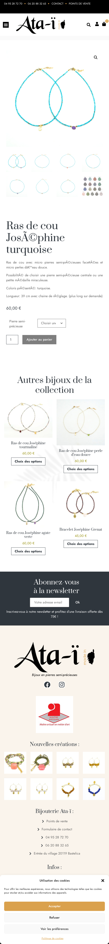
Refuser (54, 917)
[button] (103, 880)
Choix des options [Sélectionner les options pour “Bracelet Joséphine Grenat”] (80, 543)
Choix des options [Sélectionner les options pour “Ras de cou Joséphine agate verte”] (28, 551)
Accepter (54, 906)
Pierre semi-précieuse (17, 324)
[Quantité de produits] (12, 339)
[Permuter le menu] (6, 25)
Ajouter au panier (39, 339)
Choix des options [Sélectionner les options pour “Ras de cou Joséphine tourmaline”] (28, 461)
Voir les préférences (54, 929)
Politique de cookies (52, 938)
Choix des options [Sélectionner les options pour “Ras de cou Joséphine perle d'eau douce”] (80, 469)
